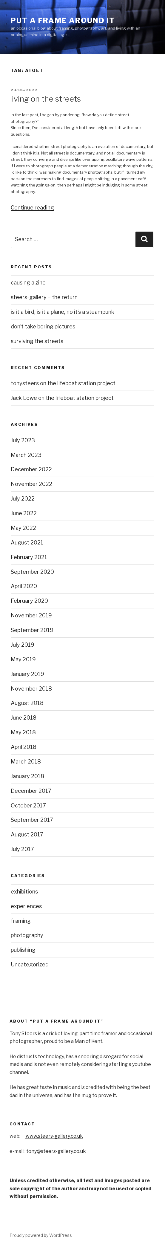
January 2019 (27, 674)
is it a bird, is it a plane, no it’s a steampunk (62, 312)
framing (21, 921)
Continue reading (32, 207)
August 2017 (27, 834)
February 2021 (29, 557)
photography (27, 935)
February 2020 (29, 601)
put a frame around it (63, 20)
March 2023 (26, 455)
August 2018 (27, 703)
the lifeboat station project (81, 383)
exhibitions (24, 891)
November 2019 (31, 615)
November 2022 (31, 484)
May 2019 (23, 659)
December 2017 (31, 791)
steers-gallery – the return (44, 297)
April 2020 (24, 586)
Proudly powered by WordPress (41, 1235)
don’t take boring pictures (43, 326)
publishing (23, 950)
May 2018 (23, 732)
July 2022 (23, 498)
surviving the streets (37, 341)
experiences (26, 906)
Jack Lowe (24, 398)
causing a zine (28, 282)
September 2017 (32, 820)
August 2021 (27, 542)
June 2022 (24, 513)
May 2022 (23, 528)
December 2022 (31, 469)
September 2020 (32, 572)
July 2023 (23, 440)
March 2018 (26, 761)
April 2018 (23, 747)
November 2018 (31, 689)
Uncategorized (30, 964)
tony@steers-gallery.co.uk (55, 1151)
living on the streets (45, 98)
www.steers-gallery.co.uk (54, 1136)
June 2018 (23, 717)
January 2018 (27, 776)
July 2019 (22, 645)
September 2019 (32, 630)
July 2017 (22, 849)
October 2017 (28, 805)
